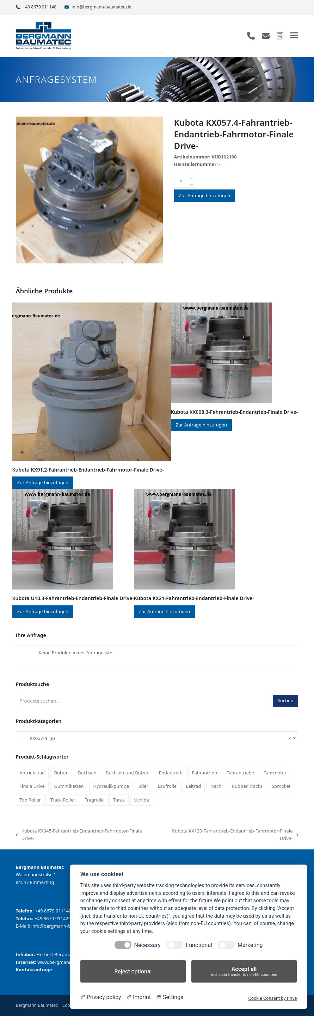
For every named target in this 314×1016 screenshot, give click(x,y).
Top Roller (30, 800)
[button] (294, 35)
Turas (119, 800)
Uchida (141, 800)
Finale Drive (32, 786)
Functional (199, 945)
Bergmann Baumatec (37, 1005)
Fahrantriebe (240, 772)
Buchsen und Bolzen (127, 772)
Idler (143, 786)
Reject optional (133, 971)
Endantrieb (171, 772)
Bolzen (61, 772)
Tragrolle (94, 800)
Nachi (216, 786)
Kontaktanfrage (34, 969)
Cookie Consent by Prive (272, 998)
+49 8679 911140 (39, 7)
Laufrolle (167, 786)
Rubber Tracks (247, 786)
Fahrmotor (275, 772)
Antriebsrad (32, 772)
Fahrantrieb (204, 772)
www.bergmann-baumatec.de (69, 962)
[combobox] (157, 737)
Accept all (244, 971)
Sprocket (281, 786)
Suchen (286, 700)
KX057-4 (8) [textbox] (155, 738)
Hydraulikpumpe (111, 786)
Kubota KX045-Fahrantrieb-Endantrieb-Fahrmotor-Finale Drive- (79, 835)
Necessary (147, 945)
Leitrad (193, 786)
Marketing (250, 945)
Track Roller (62, 800)
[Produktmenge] (181, 181)
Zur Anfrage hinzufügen (204, 195)
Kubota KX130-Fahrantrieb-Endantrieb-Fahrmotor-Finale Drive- (229, 835)
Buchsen (87, 772)
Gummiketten (69, 786)
